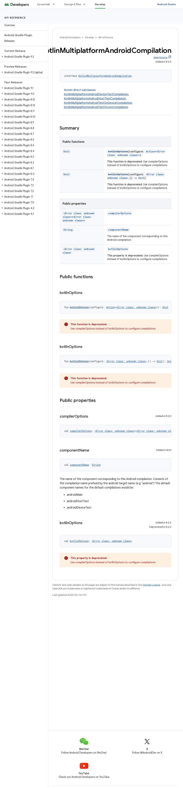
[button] (23, 57)
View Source (160, 57)
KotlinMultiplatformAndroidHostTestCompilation (95, 98)
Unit (66, 151)
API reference (15, 17)
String (68, 229)
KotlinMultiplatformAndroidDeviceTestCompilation (96, 94)
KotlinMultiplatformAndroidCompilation (105, 76)
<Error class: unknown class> (136, 153)
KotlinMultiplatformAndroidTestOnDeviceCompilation (98, 103)
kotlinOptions (118, 151)
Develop (89, 37)
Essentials (43, 4)
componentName (118, 229)
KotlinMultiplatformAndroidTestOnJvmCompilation (96, 107)
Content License (151, 584)
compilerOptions (119, 213)
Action (150, 151)
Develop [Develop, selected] (100, 4)
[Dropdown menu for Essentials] (55, 4)
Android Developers (70, 37)
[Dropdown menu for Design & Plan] (86, 4)
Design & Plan (72, 4)
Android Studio (166, 4)
